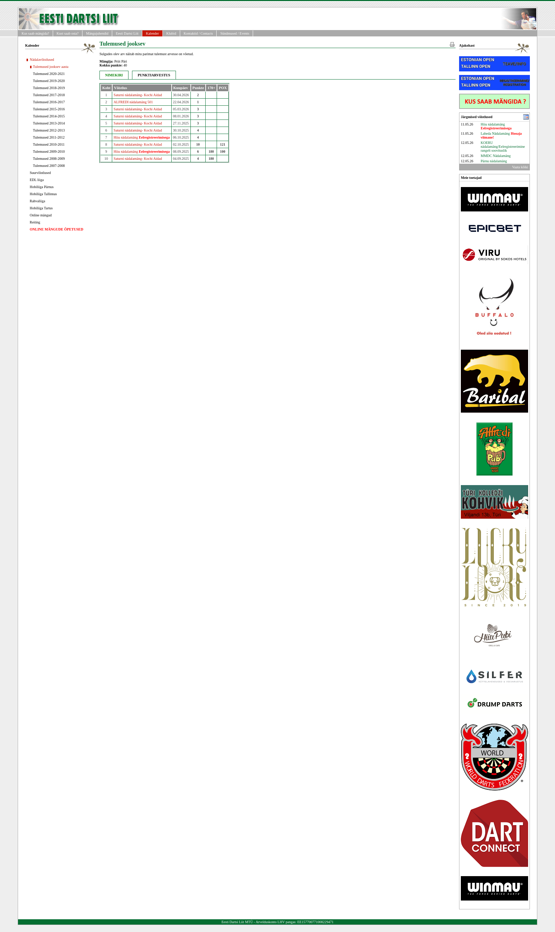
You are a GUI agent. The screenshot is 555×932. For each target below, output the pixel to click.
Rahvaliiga (37, 201)
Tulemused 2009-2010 (49, 151)
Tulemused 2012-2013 (49, 130)
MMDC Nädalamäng (496, 156)
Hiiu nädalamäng (142, 137)
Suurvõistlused (40, 173)
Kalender (152, 33)
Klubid (171, 33)
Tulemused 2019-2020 (49, 81)
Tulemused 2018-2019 (49, 88)
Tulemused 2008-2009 (49, 159)
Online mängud (41, 215)
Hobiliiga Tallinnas (43, 194)
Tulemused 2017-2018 (49, 95)
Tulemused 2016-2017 (49, 102)
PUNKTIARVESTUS (154, 75)
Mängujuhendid (97, 33)
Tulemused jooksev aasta (50, 67)
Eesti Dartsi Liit (127, 33)
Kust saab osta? (68, 33)
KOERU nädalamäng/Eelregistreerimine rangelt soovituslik (503, 146)
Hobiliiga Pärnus (42, 187)
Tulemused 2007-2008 (49, 166)
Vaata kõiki (520, 167)
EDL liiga (37, 180)
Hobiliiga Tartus (41, 208)
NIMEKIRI (114, 75)
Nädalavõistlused (42, 60)
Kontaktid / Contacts (198, 33)
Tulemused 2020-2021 (49, 74)
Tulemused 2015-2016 (49, 109)
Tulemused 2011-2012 (49, 137)
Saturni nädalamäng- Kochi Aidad (138, 95)
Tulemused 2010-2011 (49, 144)
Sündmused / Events (234, 33)
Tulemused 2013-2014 (49, 123)
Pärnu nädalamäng (494, 161)
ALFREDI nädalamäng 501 (133, 102)
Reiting (35, 222)
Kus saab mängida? (35, 33)
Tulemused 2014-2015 (49, 116)
